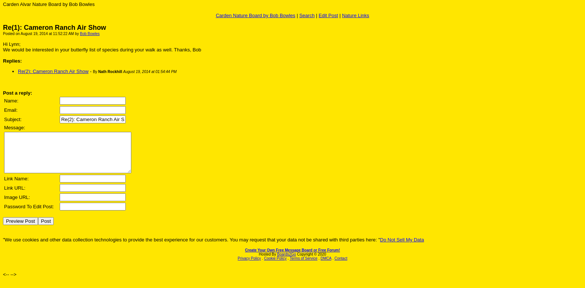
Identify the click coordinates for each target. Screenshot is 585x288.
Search (307, 15)
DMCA (325, 266)
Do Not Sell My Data (402, 247)
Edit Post (328, 15)
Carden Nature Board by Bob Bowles (255, 15)
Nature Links (355, 15)
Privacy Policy (249, 266)
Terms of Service (303, 266)
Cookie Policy (275, 266)
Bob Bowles (90, 34)
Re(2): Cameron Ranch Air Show (53, 71)
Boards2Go (286, 262)
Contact (340, 266)
